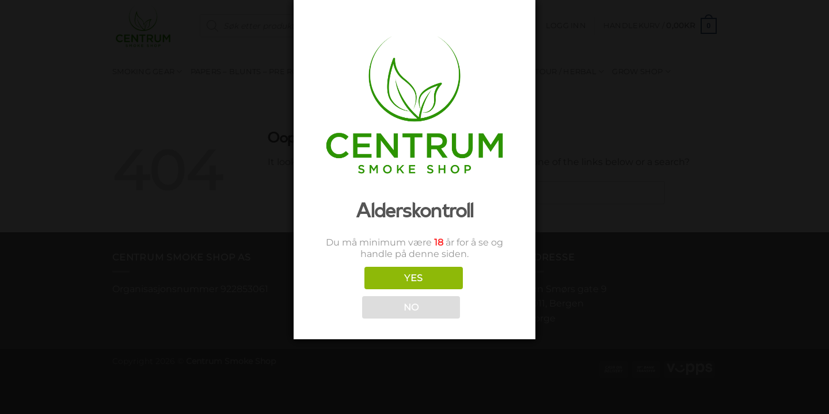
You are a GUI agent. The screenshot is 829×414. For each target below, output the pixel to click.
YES (413, 278)
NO (411, 307)
